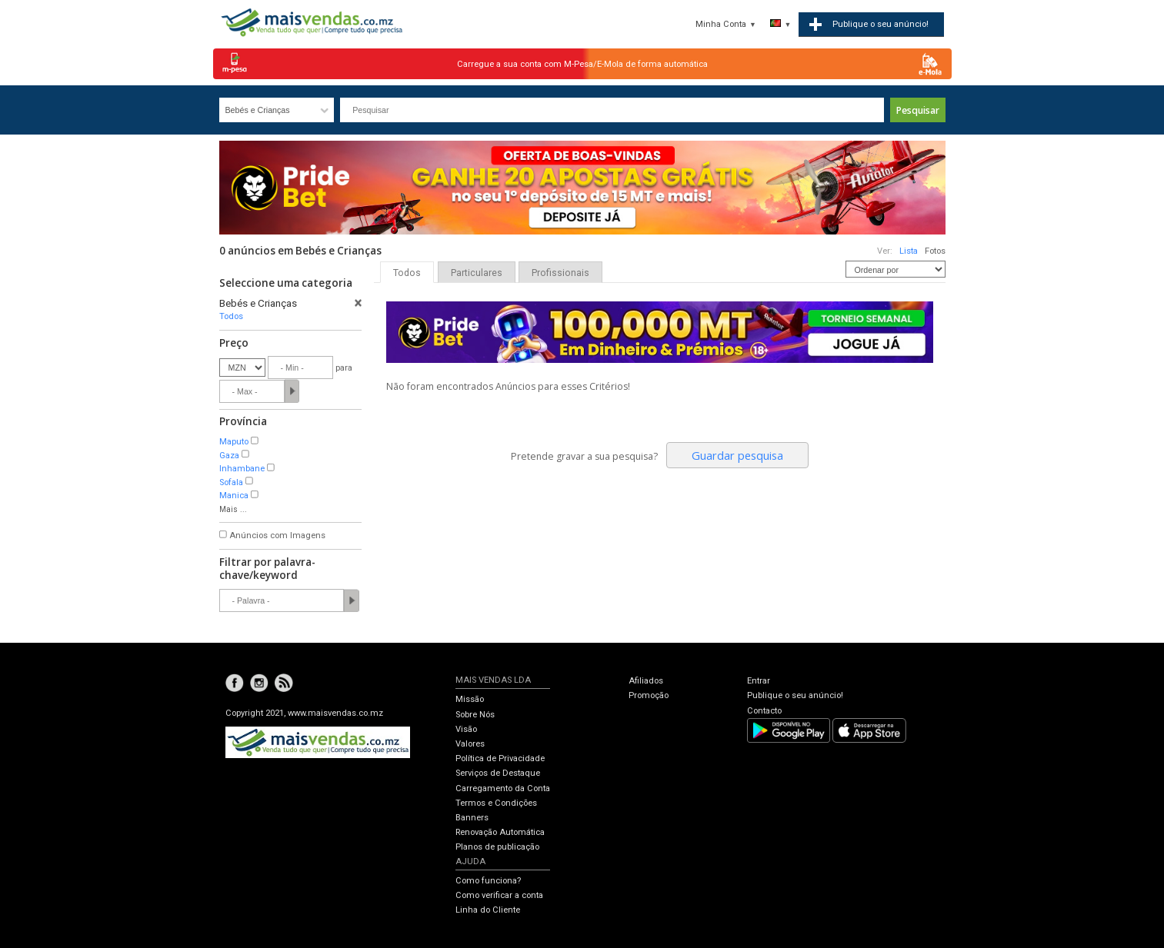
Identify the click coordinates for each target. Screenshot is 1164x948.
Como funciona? (488, 881)
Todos (231, 316)
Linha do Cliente (487, 910)
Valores (470, 744)
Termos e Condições (496, 803)
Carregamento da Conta (502, 788)
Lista (908, 251)
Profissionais (560, 273)
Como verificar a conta (499, 895)
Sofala (231, 482)
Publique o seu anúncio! (795, 695)
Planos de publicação (497, 847)
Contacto (764, 711)
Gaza (229, 456)
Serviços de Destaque (497, 773)
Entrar (758, 681)
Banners (472, 818)
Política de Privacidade (500, 758)
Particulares (476, 273)
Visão (466, 729)
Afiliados (646, 681)
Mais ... (233, 509)
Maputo (233, 442)
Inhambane (242, 469)
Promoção (649, 695)
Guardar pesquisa (737, 455)
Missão (469, 699)
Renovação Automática (500, 832)
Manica (233, 496)
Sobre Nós (475, 715)
